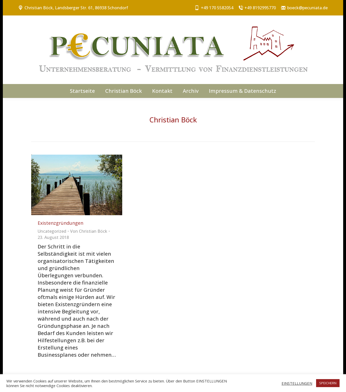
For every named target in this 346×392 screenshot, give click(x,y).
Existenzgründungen (60, 223)
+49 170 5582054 (214, 8)
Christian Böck (173, 119)
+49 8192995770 (257, 8)
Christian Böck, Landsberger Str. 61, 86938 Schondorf (73, 8)
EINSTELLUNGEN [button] (297, 383)
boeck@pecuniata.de (304, 8)
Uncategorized (52, 231)
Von (88, 231)
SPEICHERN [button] (327, 383)
